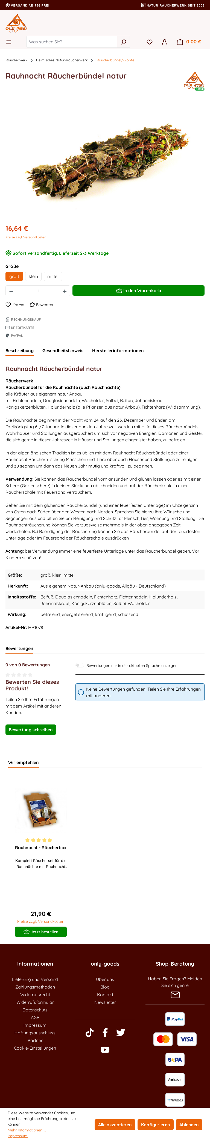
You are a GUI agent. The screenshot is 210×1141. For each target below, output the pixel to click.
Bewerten (41, 304)
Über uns (105, 979)
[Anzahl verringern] (11, 290)
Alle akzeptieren (115, 1124)
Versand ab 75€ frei (27, 5)
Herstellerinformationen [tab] (118, 350)
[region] (105, 160)
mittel (53, 276)
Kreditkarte (19, 327)
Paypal (14, 335)
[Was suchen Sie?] (71, 42)
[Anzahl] (38, 290)
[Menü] (10, 41)
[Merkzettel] (149, 41)
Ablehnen (189, 1124)
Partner (35, 1040)
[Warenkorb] (189, 41)
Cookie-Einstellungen (35, 1048)
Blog (105, 987)
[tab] (19, 351)
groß (14, 276)
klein (33, 276)
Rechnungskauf (23, 319)
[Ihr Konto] (164, 41)
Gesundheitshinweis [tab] (62, 350)
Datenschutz (35, 1010)
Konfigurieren (155, 1124)
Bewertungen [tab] (19, 648)
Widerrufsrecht (35, 994)
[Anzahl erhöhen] (65, 290)
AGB (35, 1017)
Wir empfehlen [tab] (23, 762)
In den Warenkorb (138, 289)
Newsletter (105, 1002)
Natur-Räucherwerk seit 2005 (173, 5)
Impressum (35, 1025)
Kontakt (105, 994)
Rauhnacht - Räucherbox (40, 847)
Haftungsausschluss (35, 1032)
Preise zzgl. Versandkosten (25, 237)
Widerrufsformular (35, 1002)
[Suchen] (123, 42)
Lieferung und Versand (35, 979)
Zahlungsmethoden (35, 987)
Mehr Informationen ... (27, 1130)
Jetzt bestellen (41, 930)
